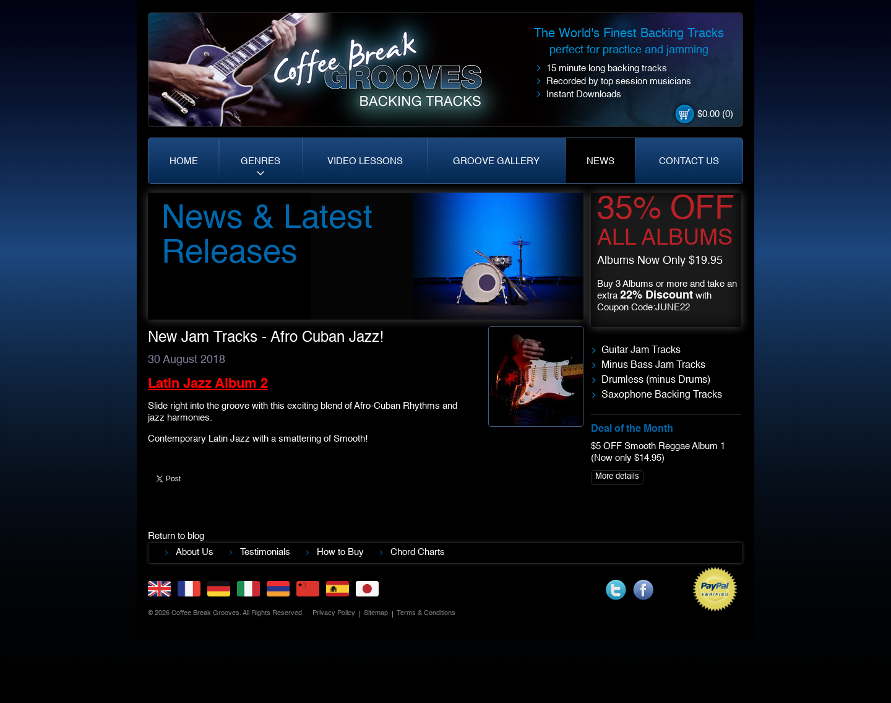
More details (617, 477)
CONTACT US (689, 161)
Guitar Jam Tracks (641, 351)
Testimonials (265, 552)
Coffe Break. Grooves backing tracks (387, 75)
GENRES (260, 161)
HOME (184, 161)
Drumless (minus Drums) (655, 380)
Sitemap (376, 613)
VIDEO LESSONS (365, 161)
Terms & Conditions (426, 613)
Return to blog (176, 536)
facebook (643, 590)
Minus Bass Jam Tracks (653, 365)
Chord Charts (417, 552)
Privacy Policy (333, 613)
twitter (616, 590)
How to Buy (340, 552)
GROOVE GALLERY (496, 161)
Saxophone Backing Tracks (661, 395)
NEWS (600, 161)
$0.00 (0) (715, 114)
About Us (194, 552)
